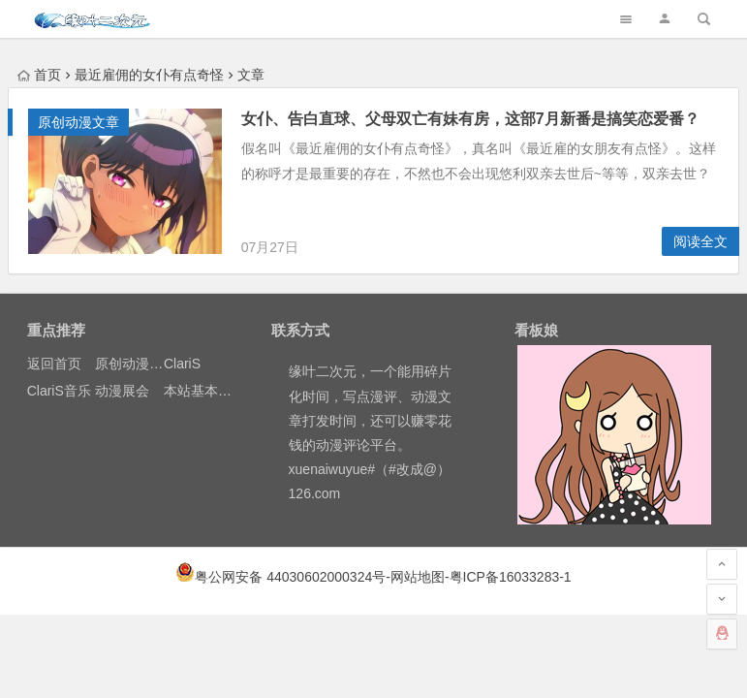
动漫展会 (122, 390)
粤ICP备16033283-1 (511, 577)
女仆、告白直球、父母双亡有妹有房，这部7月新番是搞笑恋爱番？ (470, 119)
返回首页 (54, 363)
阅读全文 (700, 241)
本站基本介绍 (204, 390)
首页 (39, 74)
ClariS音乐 (59, 390)
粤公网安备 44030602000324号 (290, 577)
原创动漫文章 (78, 122)
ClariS (182, 363)
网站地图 (417, 577)
